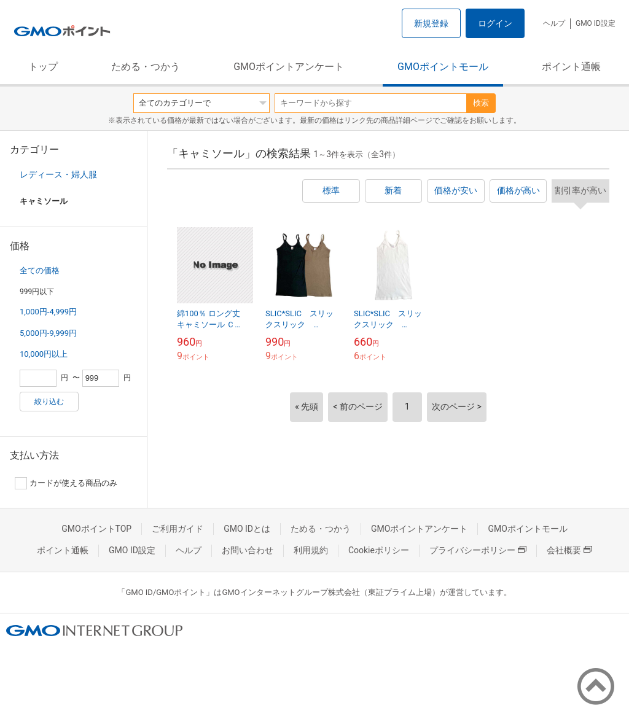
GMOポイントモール (442, 66)
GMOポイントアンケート (288, 66)
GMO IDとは (247, 529)
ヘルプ (554, 23)
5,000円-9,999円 (48, 333)
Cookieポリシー (378, 550)
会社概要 (569, 550)
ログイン (495, 23)
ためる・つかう (145, 66)
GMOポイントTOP (96, 529)
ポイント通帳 (571, 66)
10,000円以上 (44, 354)
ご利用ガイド (177, 529)
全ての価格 (40, 270)
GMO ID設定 (595, 23)
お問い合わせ (247, 550)
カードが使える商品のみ (66, 483)
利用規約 (311, 550)
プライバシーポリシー (477, 550)
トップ (43, 66)
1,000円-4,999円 (48, 311)
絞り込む (49, 401)
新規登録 (431, 23)
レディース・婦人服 (58, 174)
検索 (481, 102)
